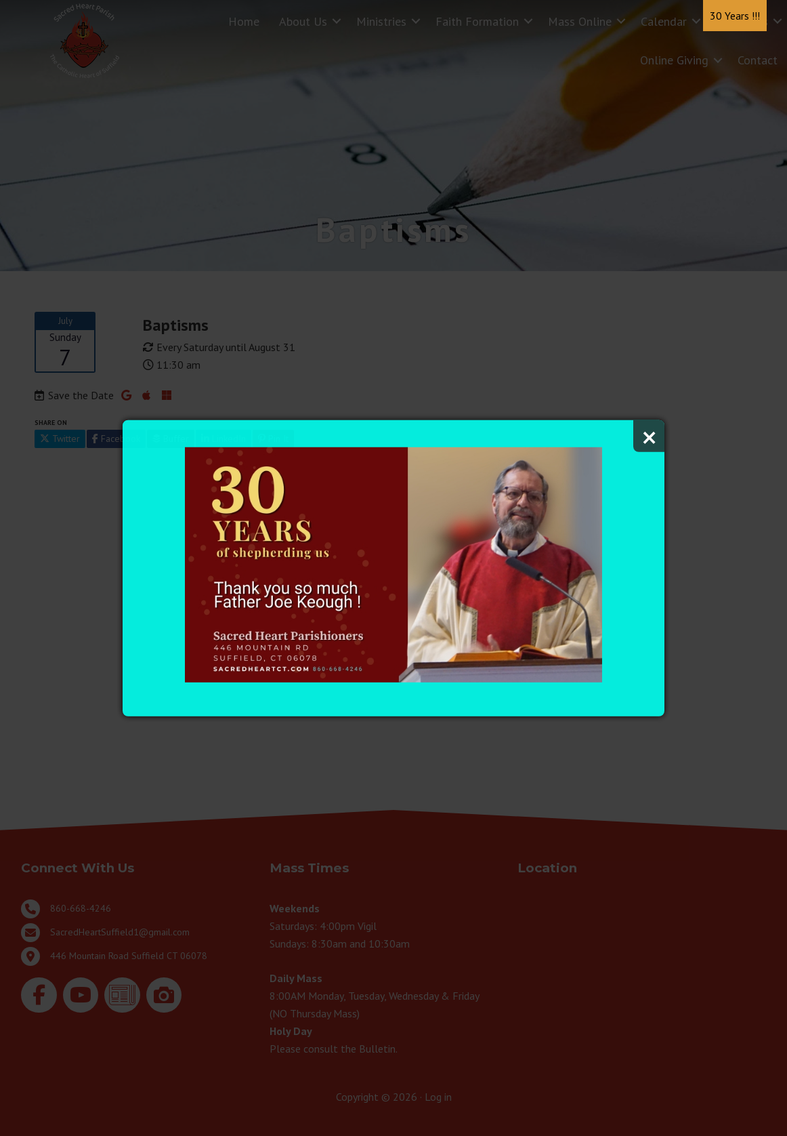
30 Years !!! (735, 15)
